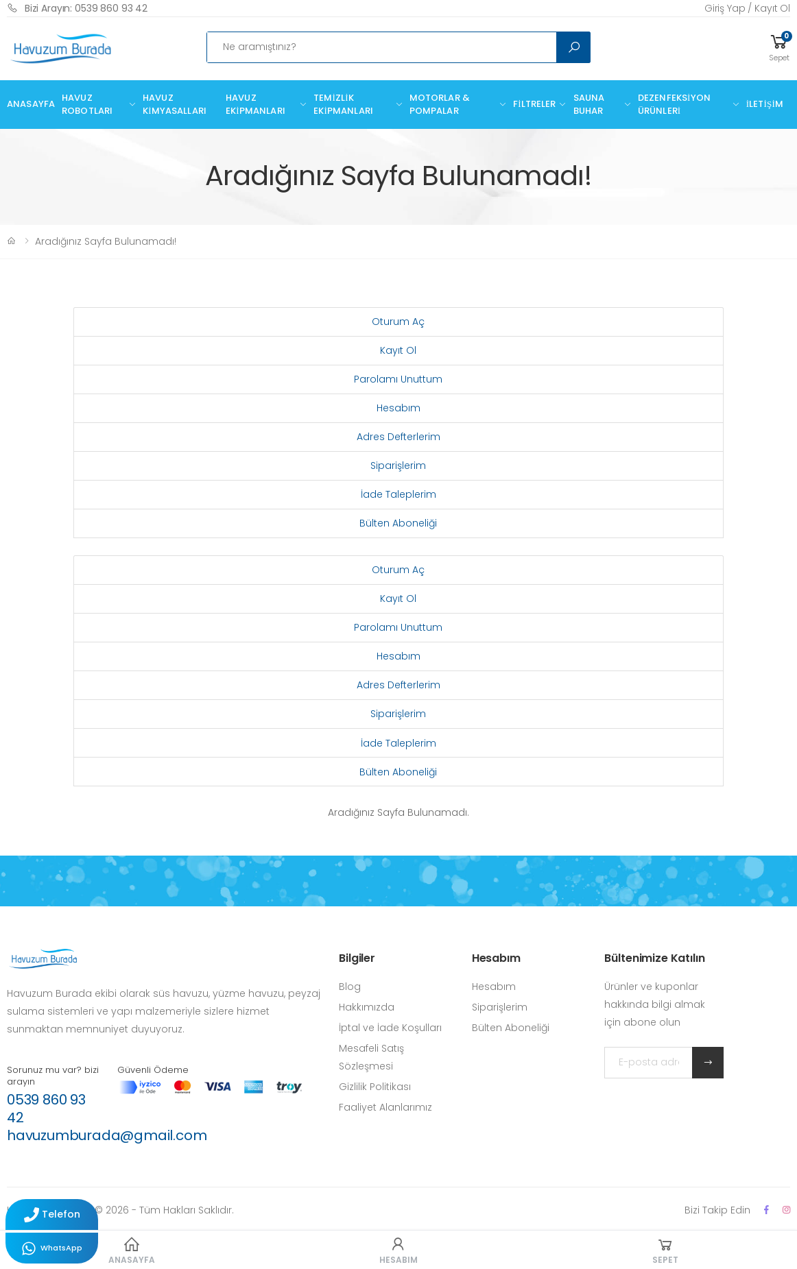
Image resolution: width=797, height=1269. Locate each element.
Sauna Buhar (589, 104)
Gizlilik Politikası (375, 1086)
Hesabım (398, 408)
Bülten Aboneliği (398, 523)
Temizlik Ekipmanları (343, 104)
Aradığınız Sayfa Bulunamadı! (105, 241)
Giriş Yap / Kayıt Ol (747, 8)
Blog (350, 986)
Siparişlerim (398, 465)
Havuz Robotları (87, 104)
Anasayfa (31, 103)
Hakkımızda (366, 1007)
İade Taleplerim (398, 494)
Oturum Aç (398, 321)
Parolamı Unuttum (398, 379)
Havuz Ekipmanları (255, 104)
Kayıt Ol (398, 350)
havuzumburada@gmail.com (106, 1135)
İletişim (764, 103)
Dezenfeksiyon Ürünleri (674, 104)
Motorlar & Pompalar (439, 104)
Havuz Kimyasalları (174, 104)
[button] (779, 47)
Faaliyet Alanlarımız (385, 1107)
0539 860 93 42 (46, 1108)
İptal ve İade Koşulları (390, 1028)
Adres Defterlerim (398, 437)
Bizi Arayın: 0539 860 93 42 (77, 8)
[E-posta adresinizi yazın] (648, 1062)
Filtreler (534, 103)
